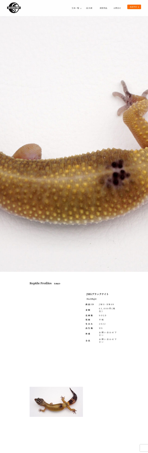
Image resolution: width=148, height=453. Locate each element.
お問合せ (117, 8)
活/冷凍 (89, 8)
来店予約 (134, 7)
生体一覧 (76, 8)
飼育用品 (103, 8)
